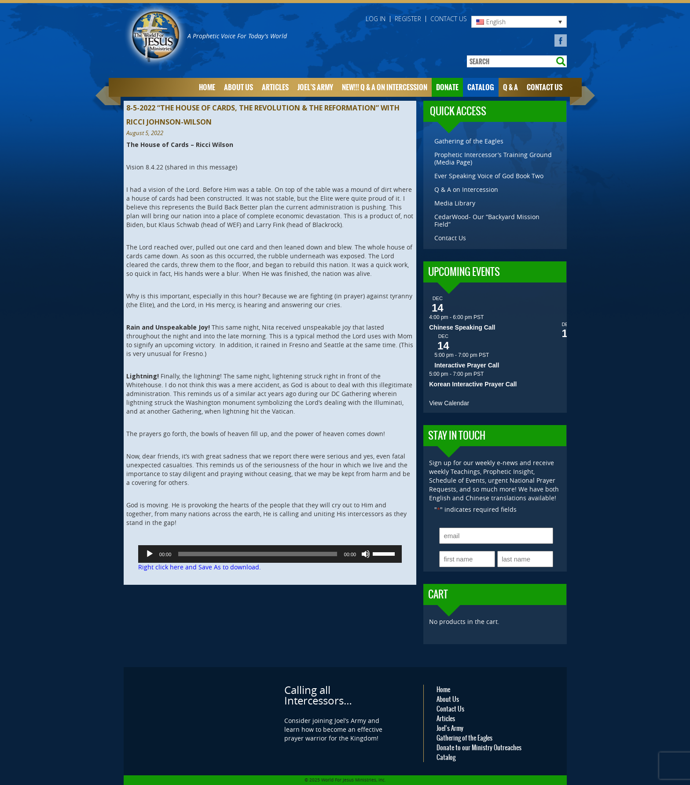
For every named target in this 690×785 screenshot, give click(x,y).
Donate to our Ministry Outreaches (479, 747)
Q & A (510, 87)
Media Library (454, 203)
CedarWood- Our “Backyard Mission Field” (487, 220)
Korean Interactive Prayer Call (473, 384)
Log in (375, 19)
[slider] (257, 554)
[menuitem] (519, 22)
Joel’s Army (315, 87)
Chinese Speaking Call (462, 327)
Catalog (480, 87)
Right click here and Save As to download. (199, 567)
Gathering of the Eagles (468, 141)
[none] (519, 22)
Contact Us (448, 19)
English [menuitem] (496, 22)
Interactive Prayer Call (466, 365)
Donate (447, 87)
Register (408, 19)
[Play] (149, 554)
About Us (238, 87)
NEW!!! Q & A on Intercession (384, 87)
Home (207, 87)
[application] (270, 554)
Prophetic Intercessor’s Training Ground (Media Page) (493, 158)
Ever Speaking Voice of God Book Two (488, 176)
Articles (275, 87)
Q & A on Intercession (466, 189)
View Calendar (449, 403)
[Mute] (365, 554)
